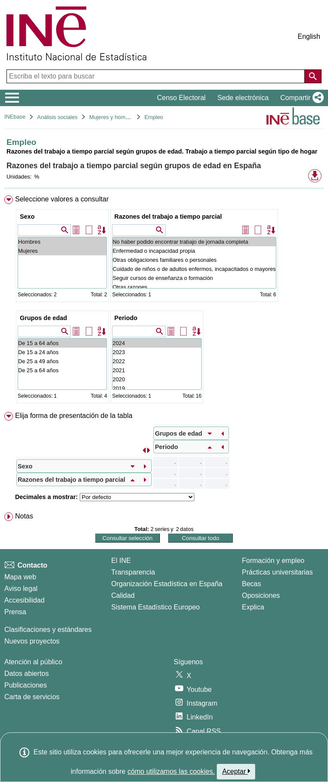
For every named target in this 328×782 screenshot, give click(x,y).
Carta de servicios (31, 696)
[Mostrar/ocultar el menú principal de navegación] (12, 98)
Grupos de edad (43, 317)
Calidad (122, 595)
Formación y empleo (273, 560)
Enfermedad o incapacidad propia (193, 250)
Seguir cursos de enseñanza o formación (193, 278)
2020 (156, 379)
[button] (300, 98)
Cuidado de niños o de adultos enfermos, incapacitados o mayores (193, 268)
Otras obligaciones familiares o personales (193, 259)
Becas (251, 583)
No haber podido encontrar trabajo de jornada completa (193, 241)
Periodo (125, 317)
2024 (156, 343)
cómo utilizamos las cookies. (171, 771)
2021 (156, 370)
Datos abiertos (26, 673)
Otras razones (193, 287)
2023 (156, 352)
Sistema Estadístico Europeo (155, 607)
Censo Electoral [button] (181, 97)
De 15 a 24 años (62, 352)
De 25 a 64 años (62, 370)
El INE (121, 560)
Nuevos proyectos (31, 641)
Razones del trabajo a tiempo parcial (168, 216)
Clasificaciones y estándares (48, 629)
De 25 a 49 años (62, 361)
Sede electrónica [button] (243, 97)
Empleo (153, 117)
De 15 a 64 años (62, 343)
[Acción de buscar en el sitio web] (313, 76)
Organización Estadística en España (166, 583)
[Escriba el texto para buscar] (156, 76)
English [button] (309, 36)
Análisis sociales (57, 117)
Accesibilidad (24, 600)
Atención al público (33, 662)
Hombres (62, 241)
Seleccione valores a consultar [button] (62, 199)
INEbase (14, 116)
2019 (156, 388)
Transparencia (133, 572)
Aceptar (236, 771)
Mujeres (62, 250)
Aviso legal (20, 588)
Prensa (15, 612)
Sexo (27, 216)
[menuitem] (164, 301)
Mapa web (20, 577)
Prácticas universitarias (277, 572)
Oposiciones (261, 595)
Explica (253, 607)
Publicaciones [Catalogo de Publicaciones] (25, 685)
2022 (156, 361)
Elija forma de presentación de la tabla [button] (73, 415)
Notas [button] (24, 516)
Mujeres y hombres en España (126, 117)
